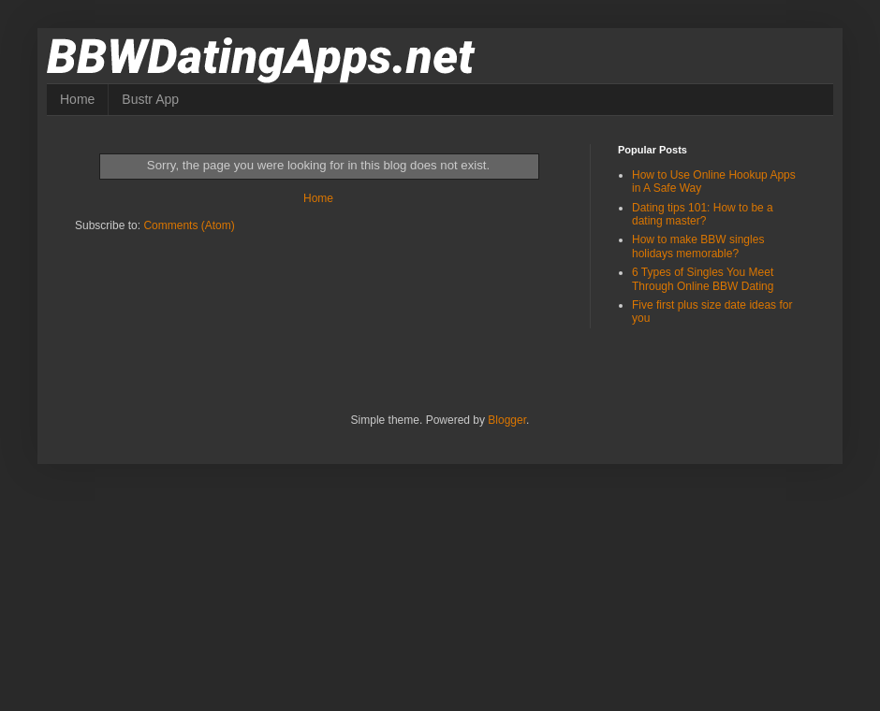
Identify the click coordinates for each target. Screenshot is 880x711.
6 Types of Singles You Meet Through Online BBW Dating (702, 279)
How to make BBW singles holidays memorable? (698, 246)
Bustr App (150, 99)
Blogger (507, 420)
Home (77, 99)
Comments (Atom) (188, 225)
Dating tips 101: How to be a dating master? (702, 214)
